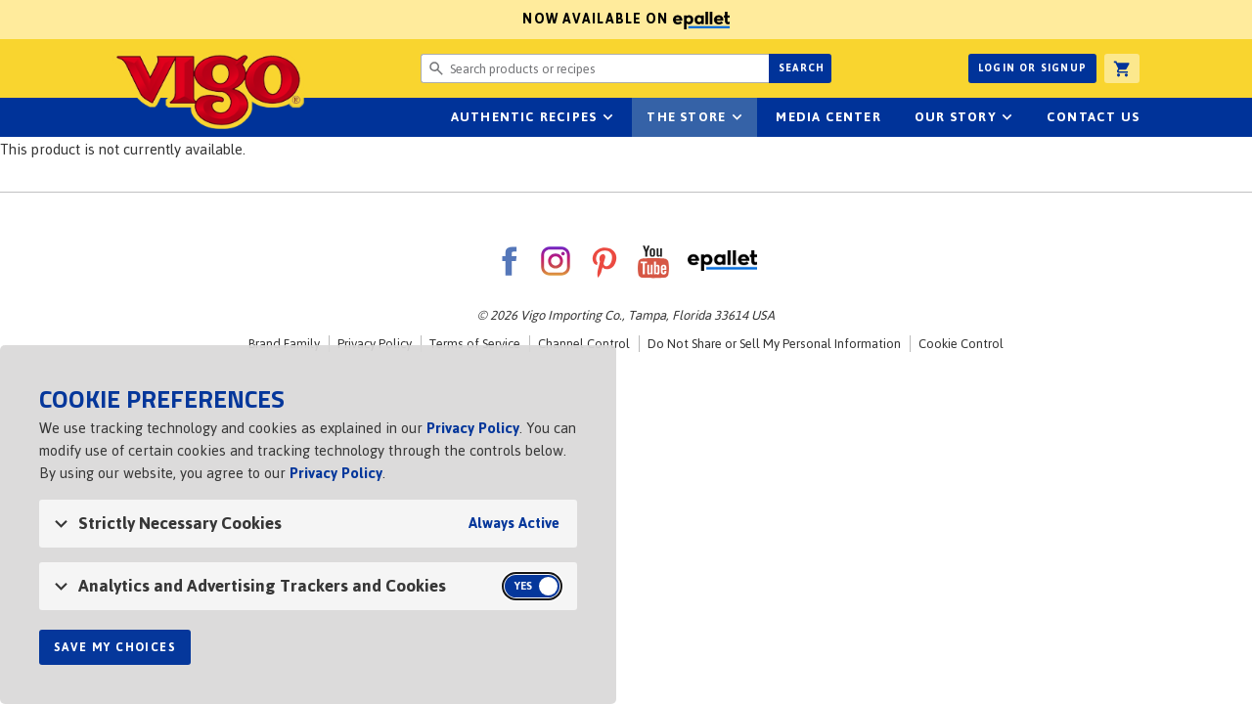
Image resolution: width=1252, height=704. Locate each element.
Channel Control (584, 343)
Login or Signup (1032, 68)
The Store (686, 117)
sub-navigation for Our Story (1007, 117)
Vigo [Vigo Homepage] (208, 90)
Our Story (956, 117)
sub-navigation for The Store (736, 117)
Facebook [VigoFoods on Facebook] (508, 261)
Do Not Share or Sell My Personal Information (774, 343)
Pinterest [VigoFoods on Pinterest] (604, 261)
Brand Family (284, 343)
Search (802, 68)
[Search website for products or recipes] (595, 68)
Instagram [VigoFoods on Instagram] (555, 261)
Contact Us (1093, 117)
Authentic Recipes (524, 117)
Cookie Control (961, 343)
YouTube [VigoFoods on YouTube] (653, 261)
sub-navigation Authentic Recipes (607, 117)
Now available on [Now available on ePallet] (365, 19)
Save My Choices (115, 647)
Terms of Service (474, 343)
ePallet (722, 261)
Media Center (828, 117)
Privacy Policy (374, 343)
